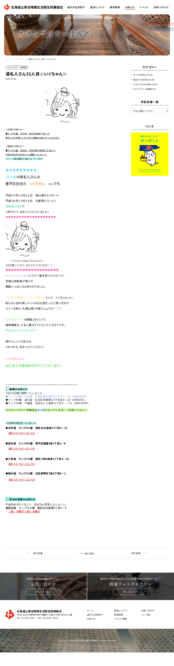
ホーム (8, 59)
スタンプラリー (22, 59)
